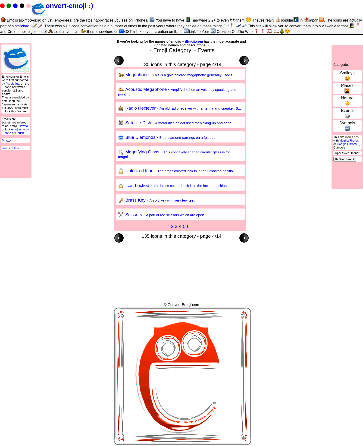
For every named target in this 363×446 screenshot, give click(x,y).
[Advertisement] (198, 253)
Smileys (347, 73)
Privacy (7, 140)
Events (347, 110)
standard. (22, 26)
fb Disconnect (344, 159)
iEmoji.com (194, 41)
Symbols (347, 123)
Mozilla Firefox (349, 140)
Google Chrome (347, 144)
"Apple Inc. (13, 83)
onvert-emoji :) (62, 5)
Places (347, 85)
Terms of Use (10, 148)
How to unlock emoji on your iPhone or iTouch (15, 129)
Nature (347, 98)
